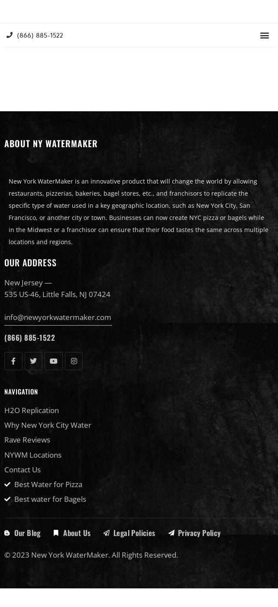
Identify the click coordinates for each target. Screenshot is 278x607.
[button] (264, 54)
